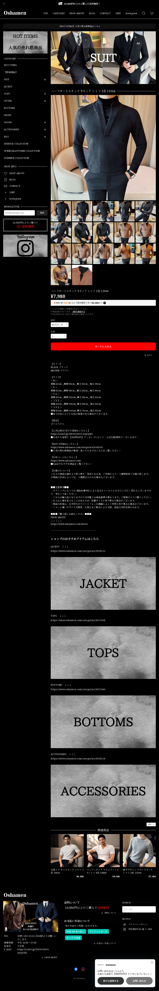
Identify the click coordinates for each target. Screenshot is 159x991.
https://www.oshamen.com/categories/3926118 (78, 758)
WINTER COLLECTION (16, 143)
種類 (53, 320)
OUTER (8, 101)
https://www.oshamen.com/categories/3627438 (78, 620)
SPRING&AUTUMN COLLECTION (22, 151)
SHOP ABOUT (76, 13)
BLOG (92, 13)
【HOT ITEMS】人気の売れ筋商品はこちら (79, 26)
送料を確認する (79, 311)
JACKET (8, 86)
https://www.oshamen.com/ (66, 460)
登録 (42, 212)
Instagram (131, 13)
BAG (6, 136)
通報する (151, 824)
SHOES (7, 115)
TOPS (7, 93)
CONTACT (105, 13)
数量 (53, 331)
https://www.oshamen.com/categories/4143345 (77, 447)
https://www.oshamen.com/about (69, 523)
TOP (45, 13)
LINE (118, 13)
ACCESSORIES (11, 129)
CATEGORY (59, 13)
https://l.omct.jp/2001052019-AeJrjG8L (72, 433)
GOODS (8, 122)
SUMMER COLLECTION (16, 158)
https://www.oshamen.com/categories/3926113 (78, 550)
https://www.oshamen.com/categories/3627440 (78, 689)
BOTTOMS (9, 108)
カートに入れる (103, 346)
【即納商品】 (11, 72)
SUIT (6, 79)
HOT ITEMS (10, 65)
